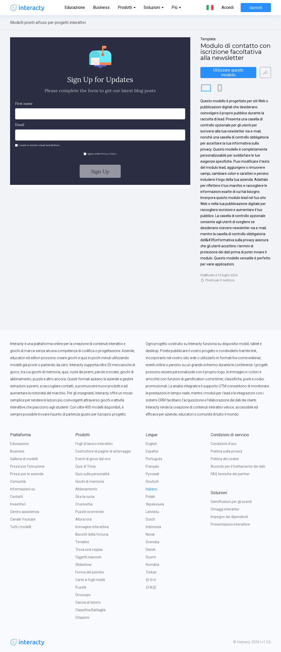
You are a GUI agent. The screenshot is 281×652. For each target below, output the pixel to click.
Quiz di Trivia (85, 466)
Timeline (82, 542)
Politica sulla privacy (226, 451)
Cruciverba (83, 504)
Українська (155, 504)
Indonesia (153, 527)
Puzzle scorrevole (89, 512)
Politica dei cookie (225, 459)
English (151, 444)
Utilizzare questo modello (228, 72)
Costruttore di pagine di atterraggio (103, 451)
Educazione (75, 7)
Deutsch (152, 481)
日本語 (151, 587)
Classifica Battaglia (90, 610)
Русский (152, 474)
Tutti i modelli (20, 527)
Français (152, 466)
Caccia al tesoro (88, 602)
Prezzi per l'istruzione (27, 466)
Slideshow (83, 565)
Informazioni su (22, 489)
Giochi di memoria (89, 481)
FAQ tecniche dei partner (230, 474)
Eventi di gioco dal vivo (93, 459)
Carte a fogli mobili (90, 580)
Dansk (150, 549)
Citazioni (82, 617)
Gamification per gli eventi (231, 502)
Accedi (228, 8)
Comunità (18, 481)
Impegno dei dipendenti (229, 517)
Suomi (151, 557)
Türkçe (151, 572)
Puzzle (80, 587)
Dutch (150, 519)
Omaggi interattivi (225, 509)
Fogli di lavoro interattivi (94, 444)
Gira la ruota (85, 497)
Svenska (152, 542)
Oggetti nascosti (88, 557)
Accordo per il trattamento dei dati (238, 466)
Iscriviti (255, 7)
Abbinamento (86, 489)
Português (154, 459)
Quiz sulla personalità (92, 474)
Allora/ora (83, 519)
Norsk (150, 534)
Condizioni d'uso (224, 444)
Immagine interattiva (92, 527)
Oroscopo (83, 595)
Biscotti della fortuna (91, 534)
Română (152, 565)
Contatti (16, 497)
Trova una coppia (89, 549)
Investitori (18, 504)
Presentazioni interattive (230, 524)
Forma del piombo (89, 572)
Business (101, 7)
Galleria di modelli (24, 459)
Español (152, 451)
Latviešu (152, 512)
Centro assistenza (24, 512)
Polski (150, 497)
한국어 (151, 580)
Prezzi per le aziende (27, 474)
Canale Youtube (23, 519)
